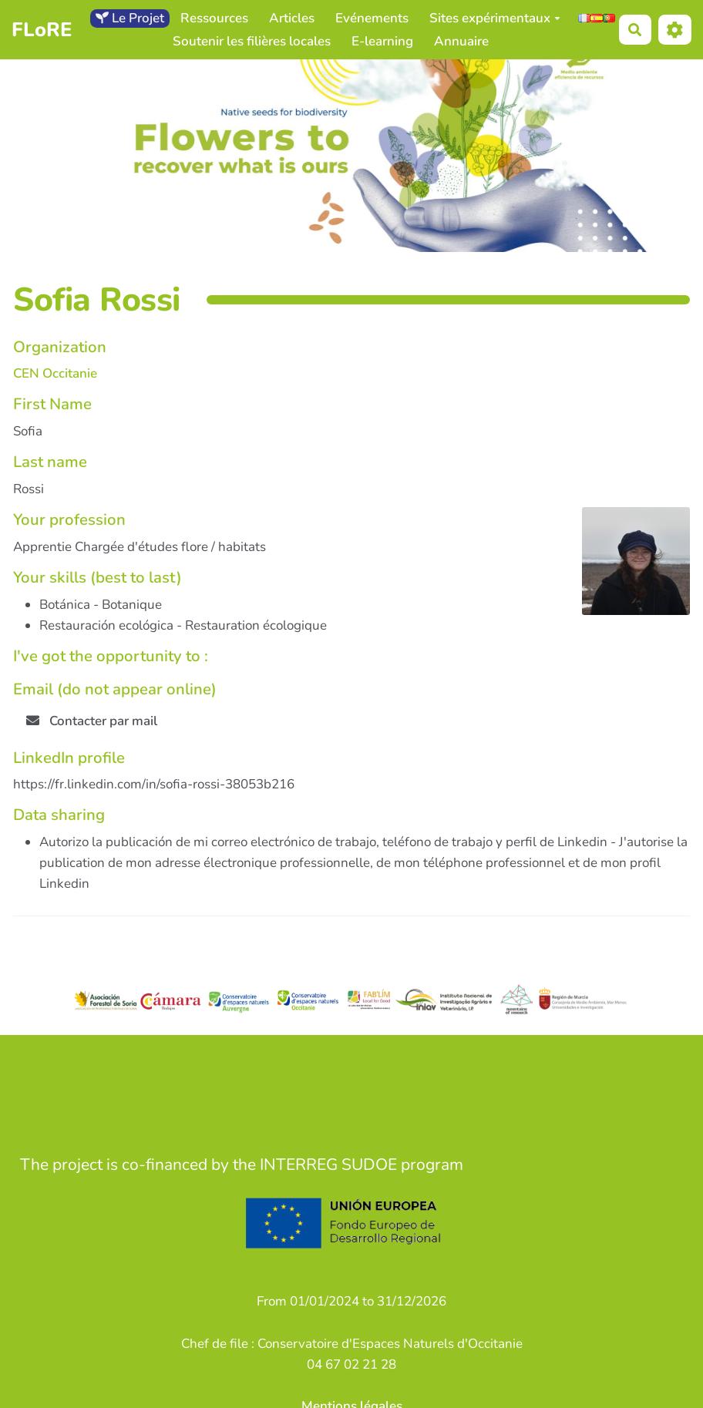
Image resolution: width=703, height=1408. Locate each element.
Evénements (372, 18)
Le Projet (130, 18)
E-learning (382, 41)
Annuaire (461, 41)
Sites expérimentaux (494, 18)
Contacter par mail (91, 721)
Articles (291, 18)
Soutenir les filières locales (252, 41)
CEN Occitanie (55, 373)
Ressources (214, 18)
